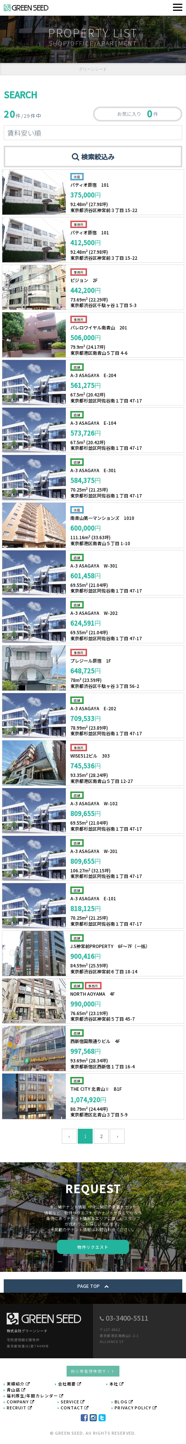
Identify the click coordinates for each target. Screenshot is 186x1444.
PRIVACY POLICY (136, 1407)
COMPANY (21, 1401)
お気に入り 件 (137, 113)
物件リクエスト (93, 1247)
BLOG (124, 1401)
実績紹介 (19, 1384)
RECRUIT (19, 1407)
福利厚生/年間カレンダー (35, 1396)
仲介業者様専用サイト (93, 1371)
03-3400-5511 (127, 1318)
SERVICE (73, 1401)
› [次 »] (117, 1136)
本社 (116, 1384)
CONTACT (75, 1407)
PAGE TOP (93, 1286)
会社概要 (70, 1384)
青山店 (16, 1390)
